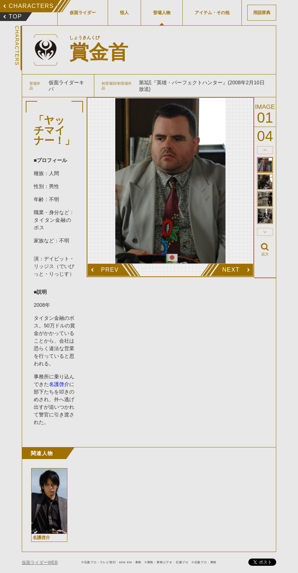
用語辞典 (261, 12)
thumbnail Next (265, 232)
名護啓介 (59, 384)
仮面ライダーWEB (40, 562)
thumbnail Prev (265, 150)
